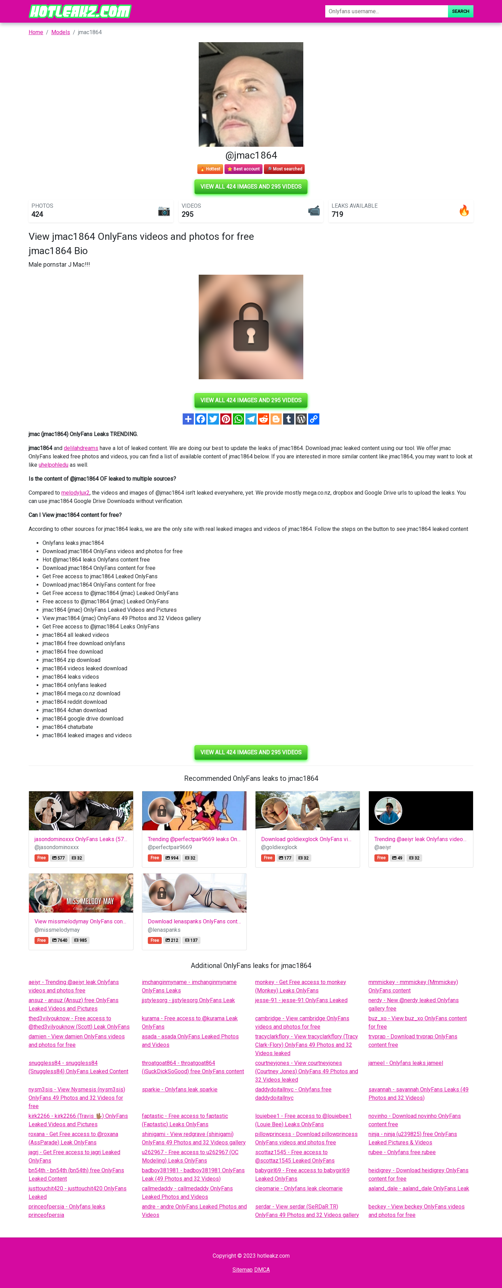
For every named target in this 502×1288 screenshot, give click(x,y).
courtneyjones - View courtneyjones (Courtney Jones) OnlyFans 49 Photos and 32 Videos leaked (306, 1071)
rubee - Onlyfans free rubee (402, 1152)
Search (460, 11)
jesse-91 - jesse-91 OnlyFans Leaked (301, 1000)
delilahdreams (81, 448)
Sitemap (243, 1269)
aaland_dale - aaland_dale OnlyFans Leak (418, 1188)
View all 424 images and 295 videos (251, 186)
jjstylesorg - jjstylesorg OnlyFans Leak (188, 1000)
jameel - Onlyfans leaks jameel (405, 1063)
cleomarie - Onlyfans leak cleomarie (299, 1188)
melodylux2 (75, 492)
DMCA (262, 1269)
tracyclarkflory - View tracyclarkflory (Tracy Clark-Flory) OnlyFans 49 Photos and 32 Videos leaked (306, 1045)
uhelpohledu (53, 465)
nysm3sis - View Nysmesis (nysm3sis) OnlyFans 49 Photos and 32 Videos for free (77, 1098)
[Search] (386, 11)
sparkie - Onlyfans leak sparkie (180, 1089)
